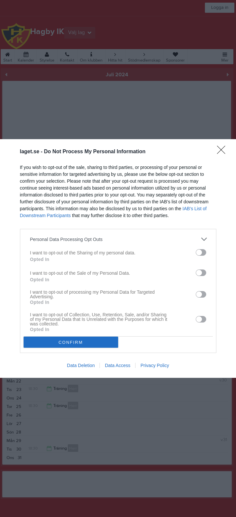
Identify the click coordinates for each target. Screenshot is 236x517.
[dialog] (118, 258)
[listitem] (118, 239)
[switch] (201, 252)
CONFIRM (71, 342)
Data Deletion (81, 365)
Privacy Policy (154, 365)
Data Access (117, 365)
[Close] (223, 152)
